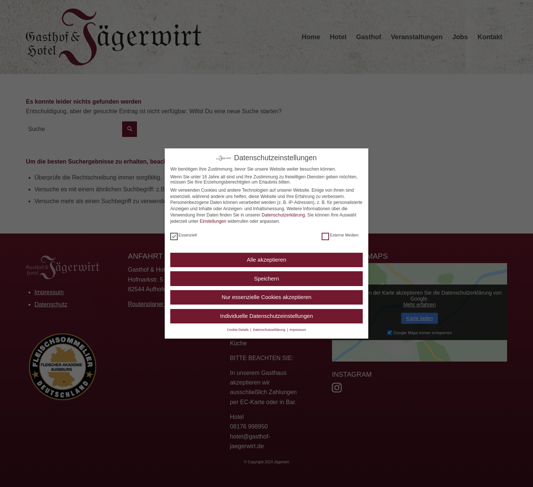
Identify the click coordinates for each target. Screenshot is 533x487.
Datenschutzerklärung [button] (269, 330)
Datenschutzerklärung (283, 215)
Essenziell (183, 235)
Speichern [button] (266, 278)
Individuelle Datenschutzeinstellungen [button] (266, 316)
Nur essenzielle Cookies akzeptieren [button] (267, 297)
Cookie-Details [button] (238, 330)
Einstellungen (213, 221)
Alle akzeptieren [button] (266, 259)
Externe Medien (340, 235)
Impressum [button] (297, 330)
